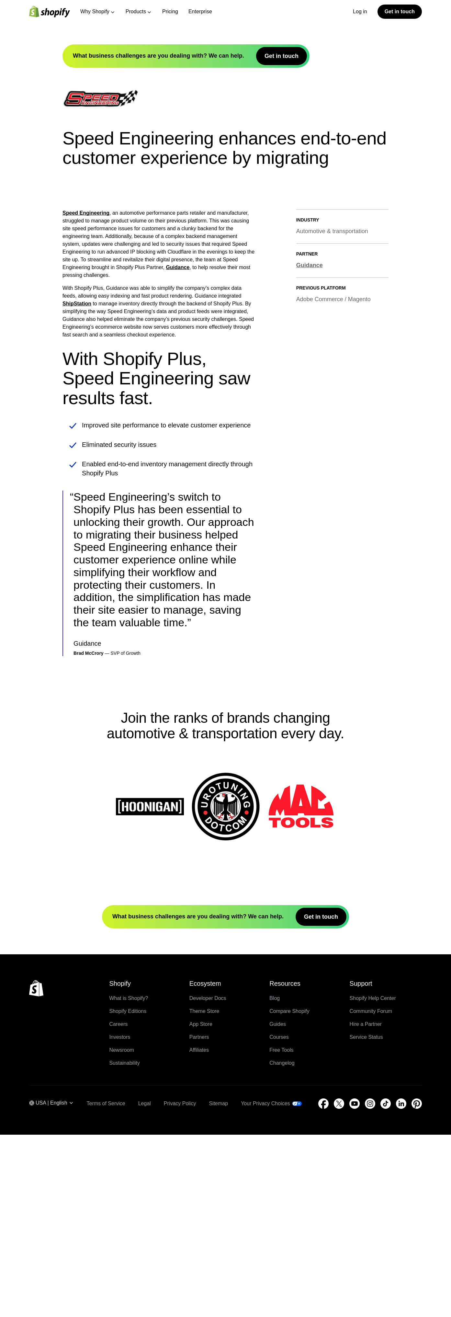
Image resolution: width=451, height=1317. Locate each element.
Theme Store (204, 1193)
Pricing (170, 11)
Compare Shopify (289, 1193)
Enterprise (200, 11)
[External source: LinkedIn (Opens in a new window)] (401, 1286)
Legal (144, 1286)
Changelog (281, 1245)
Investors (119, 1219)
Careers (118, 1206)
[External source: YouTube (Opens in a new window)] (354, 1286)
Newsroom (121, 1232)
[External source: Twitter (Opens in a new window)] (339, 1286)
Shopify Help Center (373, 1180)
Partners (199, 1219)
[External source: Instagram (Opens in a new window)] (370, 1286)
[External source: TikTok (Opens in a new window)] (385, 1286)
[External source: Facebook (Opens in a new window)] (323, 1286)
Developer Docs (207, 1180)
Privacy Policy (180, 1286)
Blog (274, 1180)
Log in (360, 11)
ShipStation (76, 486)
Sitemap (218, 1286)
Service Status (366, 1219)
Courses (279, 1219)
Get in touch (400, 11)
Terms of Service (106, 1286)
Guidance (177, 450)
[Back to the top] (36, 1171)
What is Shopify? (128, 1180)
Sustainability (124, 1245)
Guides (277, 1206)
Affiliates (199, 1232)
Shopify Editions (127, 1193)
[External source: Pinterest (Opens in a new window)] (417, 1286)
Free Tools (281, 1232)
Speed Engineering (85, 395)
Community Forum (371, 1193)
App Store (200, 1206)
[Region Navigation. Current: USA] (51, 1286)
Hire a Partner (366, 1206)
